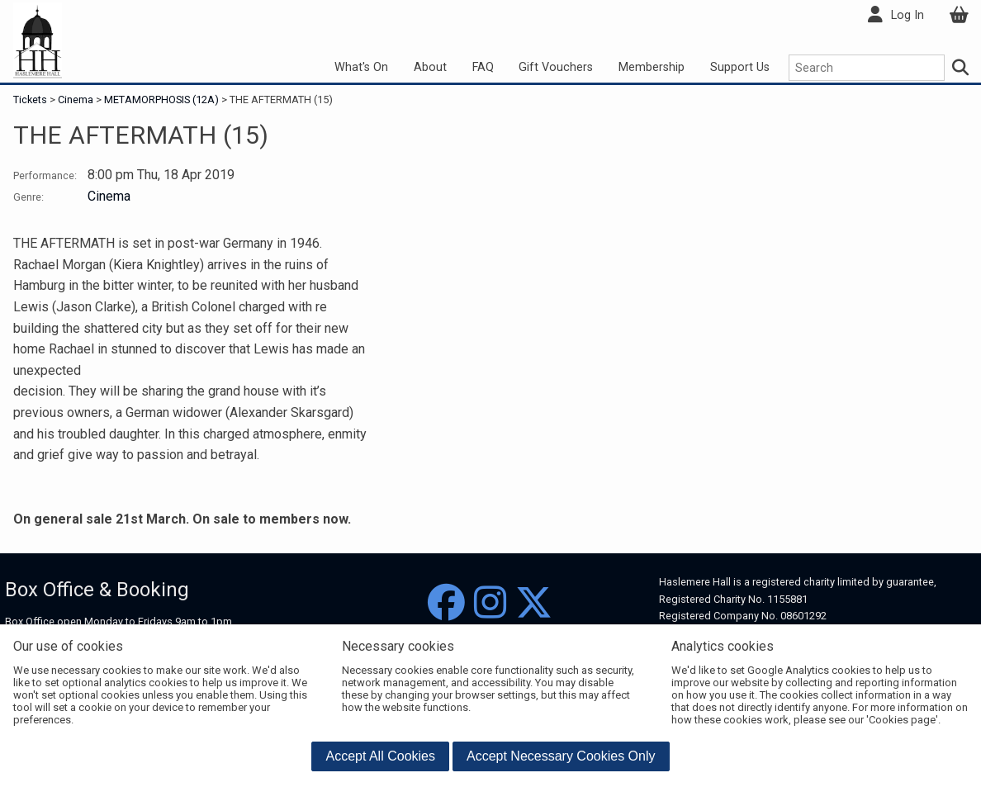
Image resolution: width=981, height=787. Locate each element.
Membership (651, 67)
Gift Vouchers (556, 67)
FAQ (483, 67)
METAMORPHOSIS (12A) (161, 99)
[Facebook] (446, 603)
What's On (361, 67)
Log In (907, 15)
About (430, 67)
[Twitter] (533, 603)
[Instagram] (490, 603)
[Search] (961, 68)
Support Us (740, 67)
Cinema (75, 99)
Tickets (31, 99)
